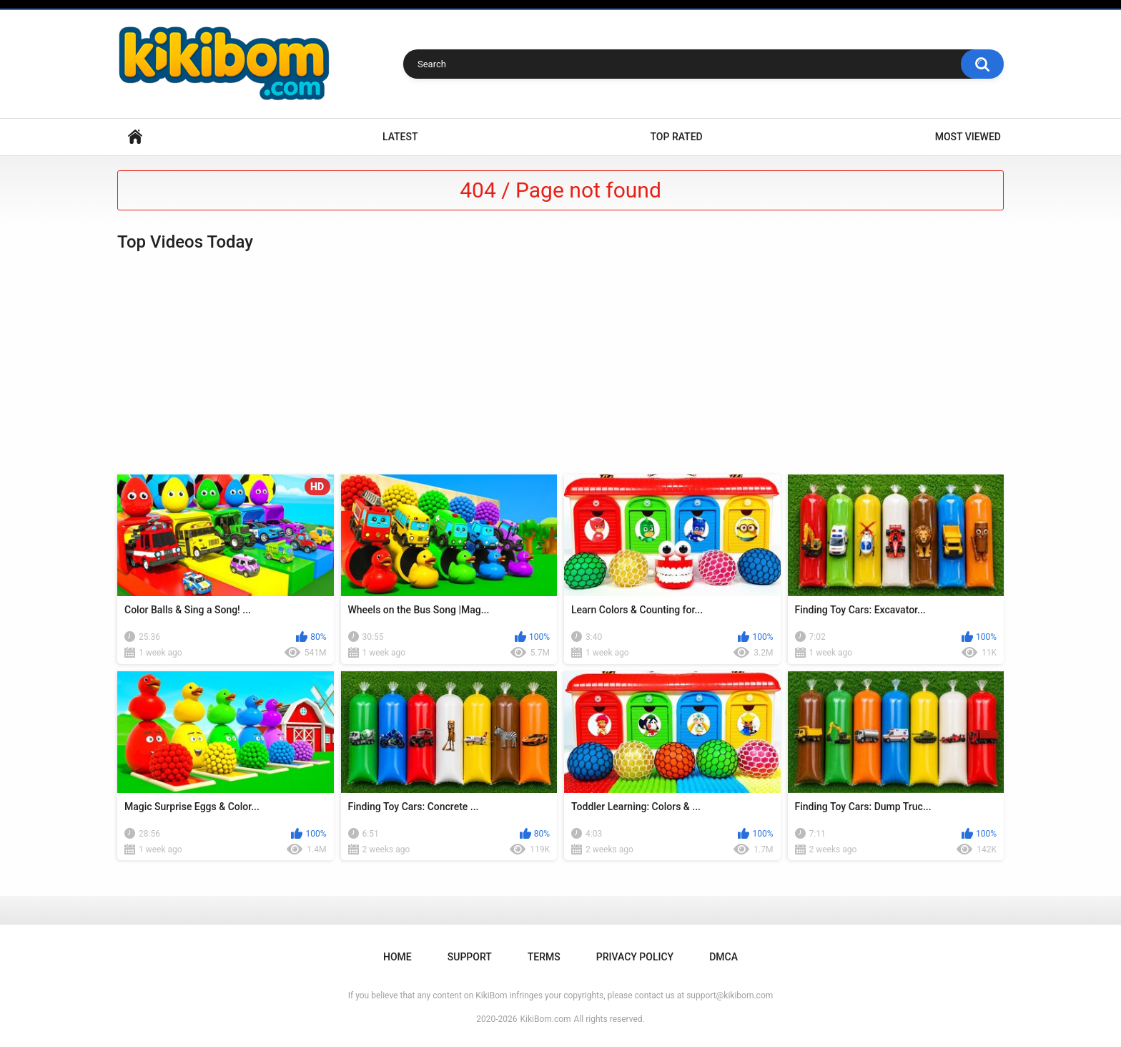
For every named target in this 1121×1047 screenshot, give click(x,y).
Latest (400, 136)
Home (135, 137)
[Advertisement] (560, 363)
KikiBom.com (545, 1019)
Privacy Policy (634, 957)
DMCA (723, 957)
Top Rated (676, 136)
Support (470, 957)
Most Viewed (968, 136)
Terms (544, 957)
